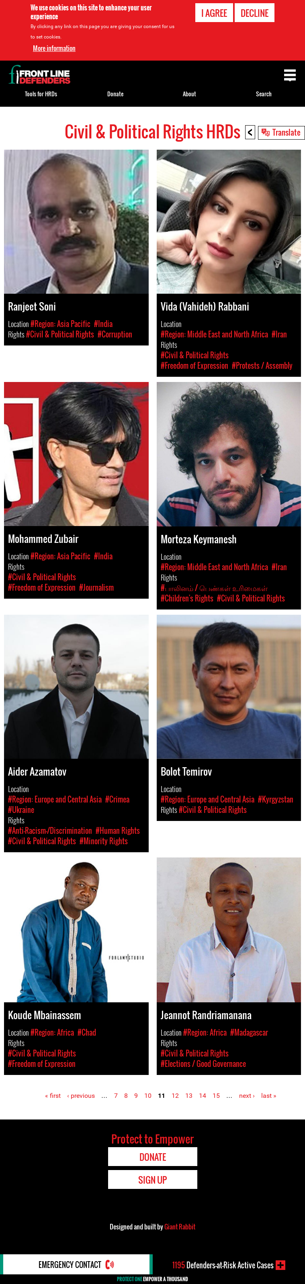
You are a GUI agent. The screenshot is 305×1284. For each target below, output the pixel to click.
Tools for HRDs (41, 93)
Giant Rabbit (179, 1226)
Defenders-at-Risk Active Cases (223, 1265)
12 (175, 1095)
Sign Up (152, 1179)
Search (264, 93)
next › (247, 1095)
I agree (214, 12)
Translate (286, 132)
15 (216, 1095)
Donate (115, 93)
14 (202, 1095)
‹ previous (81, 1095)
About (189, 93)
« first (53, 1095)
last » (268, 1095)
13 (188, 1095)
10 (147, 1095)
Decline (254, 12)
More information (54, 48)
